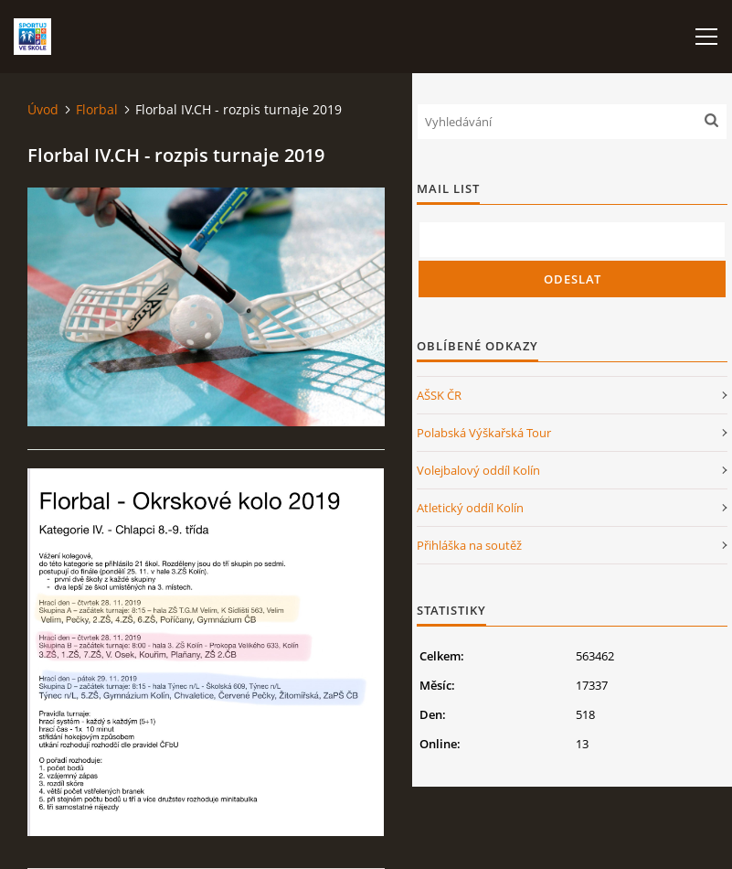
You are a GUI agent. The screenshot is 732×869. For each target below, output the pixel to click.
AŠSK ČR (439, 395)
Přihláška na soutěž (469, 545)
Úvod (42, 109)
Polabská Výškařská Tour (484, 432)
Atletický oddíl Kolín (470, 507)
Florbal (97, 109)
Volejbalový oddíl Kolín (478, 470)
